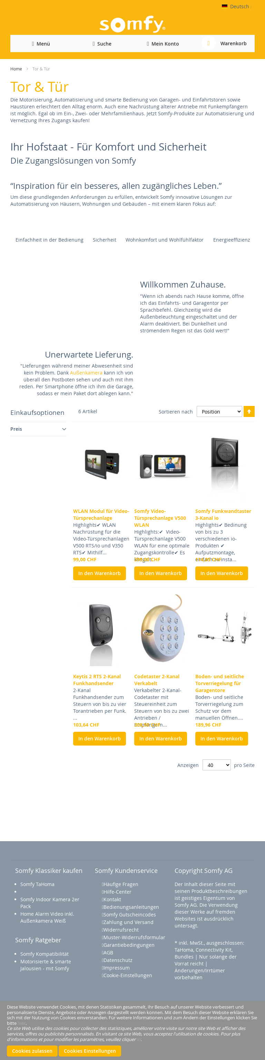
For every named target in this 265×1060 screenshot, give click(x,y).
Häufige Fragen (121, 884)
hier (22, 1023)
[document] (132, 1030)
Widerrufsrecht (121, 929)
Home (16, 68)
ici (139, 1039)
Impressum (117, 967)
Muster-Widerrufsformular (134, 937)
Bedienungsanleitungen (131, 907)
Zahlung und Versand (129, 922)
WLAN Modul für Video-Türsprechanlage (101, 514)
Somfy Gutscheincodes (130, 914)
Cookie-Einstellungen (128, 975)
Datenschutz (118, 960)
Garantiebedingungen (129, 945)
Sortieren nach (176, 411)
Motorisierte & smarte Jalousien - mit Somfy (45, 965)
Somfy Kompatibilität (44, 954)
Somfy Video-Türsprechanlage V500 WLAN (160, 518)
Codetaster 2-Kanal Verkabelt (156, 680)
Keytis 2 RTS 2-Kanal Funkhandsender (97, 680)
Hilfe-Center (117, 891)
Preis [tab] (16, 429)
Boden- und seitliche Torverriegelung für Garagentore (219, 683)
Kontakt (112, 899)
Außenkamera (86, 372)
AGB (108, 952)
